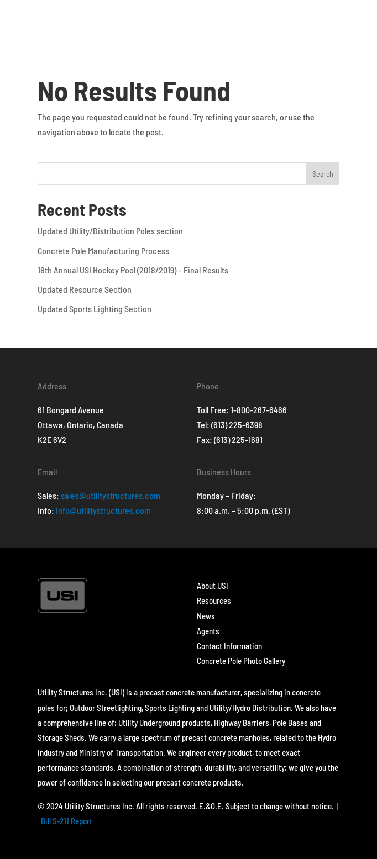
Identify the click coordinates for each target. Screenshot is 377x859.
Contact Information (229, 646)
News (206, 616)
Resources (214, 600)
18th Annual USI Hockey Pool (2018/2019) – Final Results (133, 270)
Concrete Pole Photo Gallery (241, 661)
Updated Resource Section (85, 289)
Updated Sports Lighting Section (94, 308)
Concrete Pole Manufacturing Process (103, 250)
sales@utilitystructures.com (110, 495)
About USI (212, 586)
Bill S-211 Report (66, 821)
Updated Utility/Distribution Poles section (110, 230)
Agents (208, 631)
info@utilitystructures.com (103, 510)
